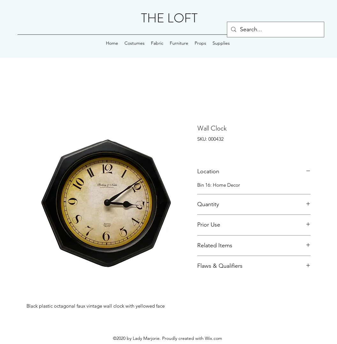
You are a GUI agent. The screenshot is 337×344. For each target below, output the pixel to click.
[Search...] (275, 29)
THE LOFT (169, 18)
